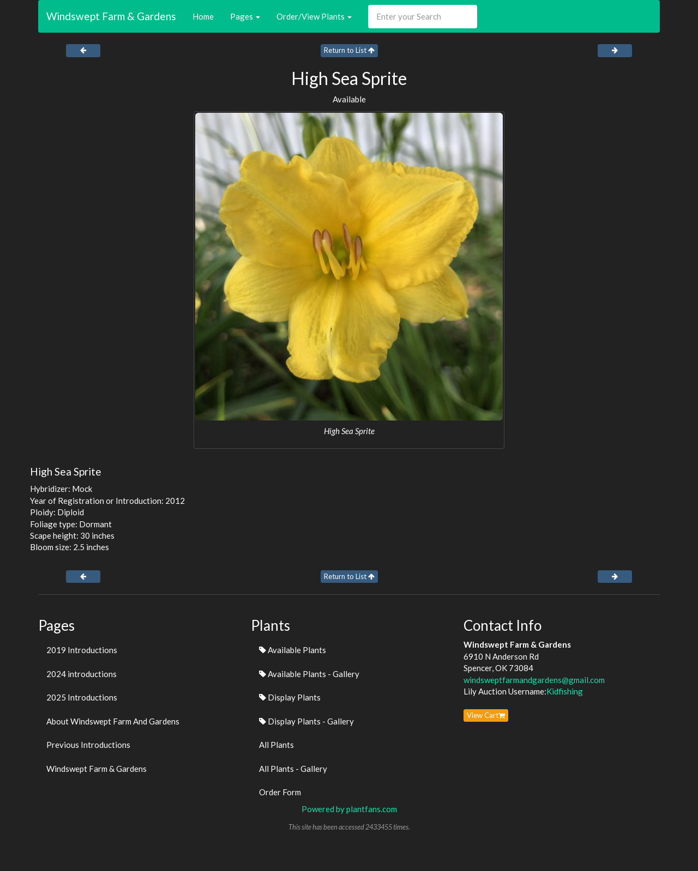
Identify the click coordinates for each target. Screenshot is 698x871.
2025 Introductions (81, 697)
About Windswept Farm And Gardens (112, 721)
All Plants (276, 745)
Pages (245, 16)
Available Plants (292, 650)
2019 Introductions (81, 650)
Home (203, 16)
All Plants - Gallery (293, 768)
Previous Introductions (88, 745)
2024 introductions (81, 674)
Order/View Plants (314, 16)
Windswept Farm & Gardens (111, 16)
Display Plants (290, 697)
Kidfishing (564, 691)
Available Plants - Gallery (309, 674)
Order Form (280, 792)
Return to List (349, 50)
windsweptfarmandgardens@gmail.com (534, 680)
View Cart (486, 715)
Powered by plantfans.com (349, 809)
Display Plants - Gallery (306, 721)
